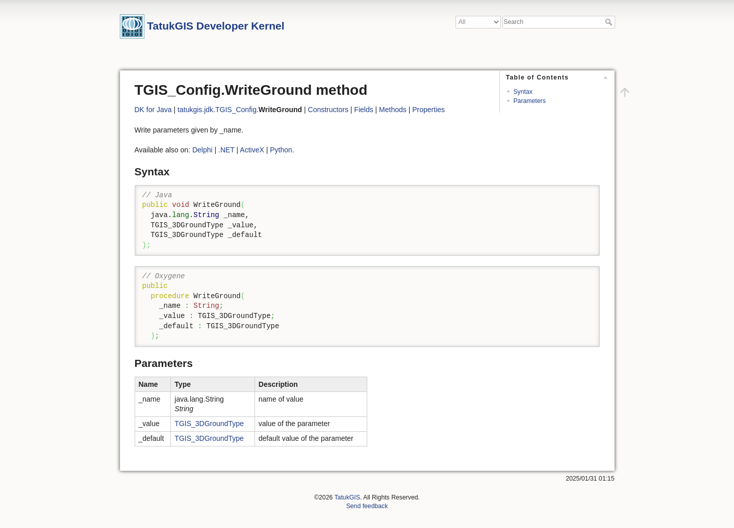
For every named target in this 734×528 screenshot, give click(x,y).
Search (610, 21)
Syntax (522, 91)
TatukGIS (347, 497)
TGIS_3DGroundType (208, 423)
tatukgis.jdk (195, 109)
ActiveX (252, 150)
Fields (363, 109)
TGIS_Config (236, 109)
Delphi (202, 150)
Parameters (529, 100)
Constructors (328, 109)
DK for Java (153, 109)
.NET (226, 150)
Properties (428, 109)
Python (281, 150)
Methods (393, 109)
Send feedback (367, 506)
